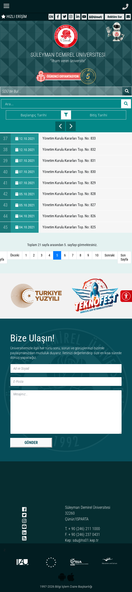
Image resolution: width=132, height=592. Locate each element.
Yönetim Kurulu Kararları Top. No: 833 (69, 138)
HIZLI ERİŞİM (14, 16)
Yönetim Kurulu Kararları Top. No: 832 (69, 149)
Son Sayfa (124, 257)
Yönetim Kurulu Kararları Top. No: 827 (69, 205)
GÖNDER (31, 442)
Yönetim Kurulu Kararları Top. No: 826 (69, 216)
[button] (128, 16)
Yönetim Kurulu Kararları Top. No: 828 (69, 194)
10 (97, 255)
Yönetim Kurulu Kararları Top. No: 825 (69, 227)
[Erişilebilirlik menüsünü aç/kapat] (126, 296)
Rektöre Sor (114, 17)
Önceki (14, 255)
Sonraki (110, 255)
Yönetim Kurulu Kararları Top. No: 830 (69, 172)
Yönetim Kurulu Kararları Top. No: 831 (69, 160)
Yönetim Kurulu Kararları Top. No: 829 (69, 183)
